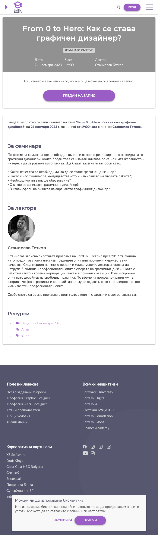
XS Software (15, 455)
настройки (62, 520)
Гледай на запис (79, 96)
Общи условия (18, 416)
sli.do (22, 336)
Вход (132, 7)
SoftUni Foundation (98, 416)
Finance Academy (96, 428)
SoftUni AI (90, 404)
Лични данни (17, 422)
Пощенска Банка (19, 484)
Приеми (90, 520)
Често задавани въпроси (26, 392)
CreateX (12, 472)
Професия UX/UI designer (27, 404)
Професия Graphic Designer (28, 398)
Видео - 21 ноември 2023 (38, 323)
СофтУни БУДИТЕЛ (98, 410)
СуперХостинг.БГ (20, 490)
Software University (98, 392)
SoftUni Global (94, 422)
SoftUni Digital (94, 398)
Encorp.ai (13, 478)
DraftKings (14, 461)
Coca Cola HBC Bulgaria (24, 466)
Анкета (24, 329)
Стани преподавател (23, 410)
